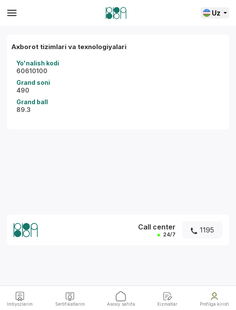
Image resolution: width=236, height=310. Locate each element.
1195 (202, 230)
